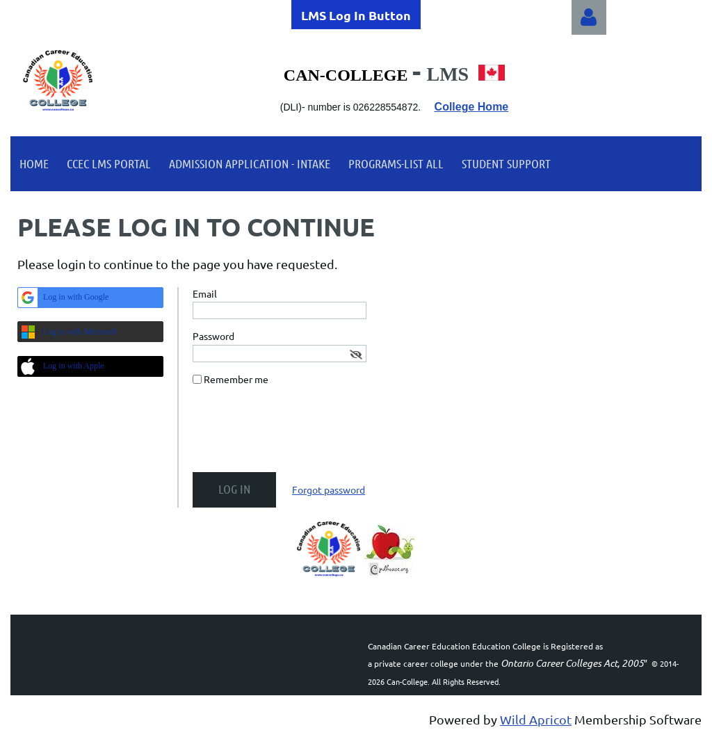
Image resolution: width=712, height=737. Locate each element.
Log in (589, 17)
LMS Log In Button (356, 15)
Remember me (236, 379)
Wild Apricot (536, 719)
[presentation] (298, 434)
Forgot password (328, 489)
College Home (472, 107)
